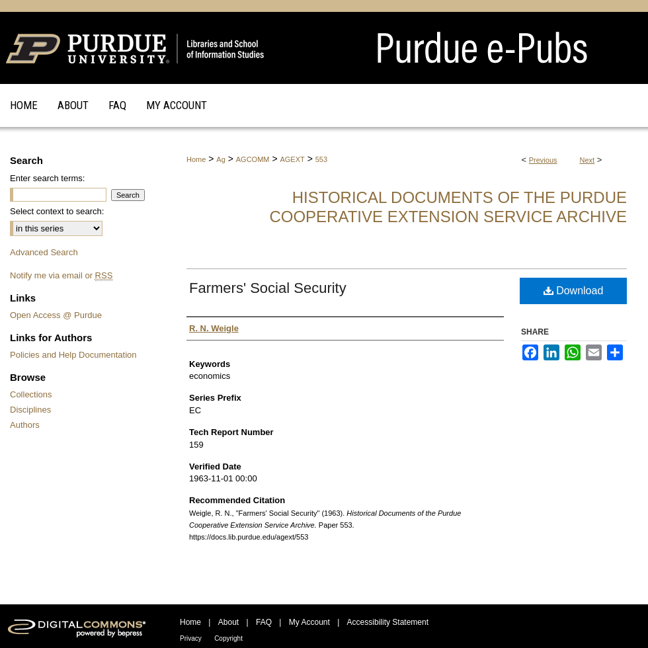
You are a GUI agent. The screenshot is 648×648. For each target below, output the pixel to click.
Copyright (228, 638)
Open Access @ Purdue (56, 315)
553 (321, 159)
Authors (25, 425)
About (228, 622)
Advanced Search (44, 252)
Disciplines (30, 410)
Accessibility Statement (387, 622)
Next (587, 160)
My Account (309, 622)
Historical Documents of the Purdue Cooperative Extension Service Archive (448, 206)
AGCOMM (253, 159)
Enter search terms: (47, 178)
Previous (543, 160)
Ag (220, 159)
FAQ (264, 622)
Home (196, 159)
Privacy (191, 638)
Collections (31, 394)
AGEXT (292, 159)
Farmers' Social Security (267, 288)
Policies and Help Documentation (73, 355)
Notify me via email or (61, 275)
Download (574, 290)
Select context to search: (57, 211)
